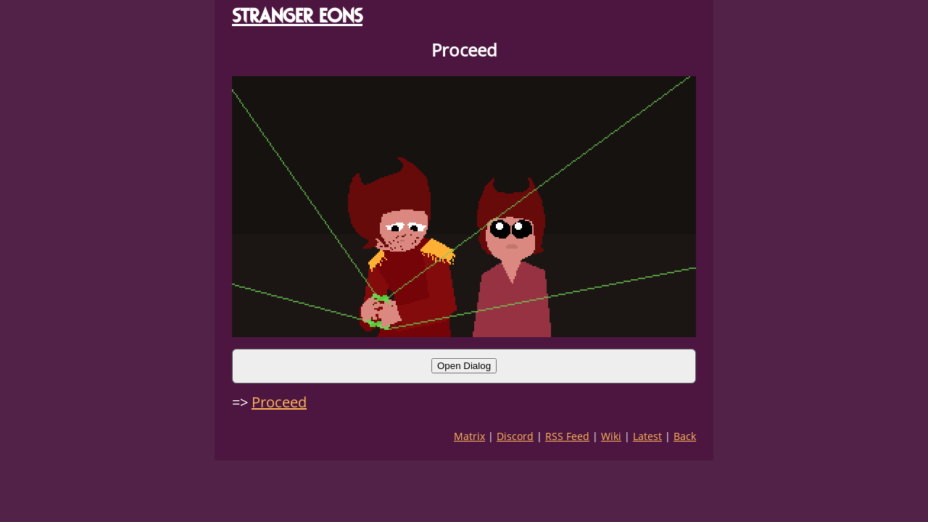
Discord (515, 436)
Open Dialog (464, 365)
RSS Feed (567, 436)
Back (685, 436)
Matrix (469, 436)
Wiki (611, 436)
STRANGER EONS (297, 15)
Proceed (279, 402)
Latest (647, 436)
